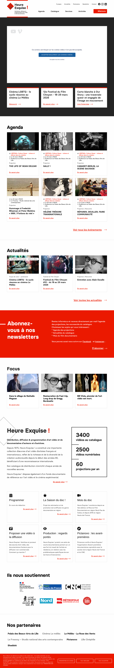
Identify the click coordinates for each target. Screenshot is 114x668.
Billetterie (102, 11)
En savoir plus (49, 104)
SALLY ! (47, 166)
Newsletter (86, 4)
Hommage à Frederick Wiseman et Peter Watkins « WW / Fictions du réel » (22, 211)
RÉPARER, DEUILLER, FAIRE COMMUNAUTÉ (91, 213)
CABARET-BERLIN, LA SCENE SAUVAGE (88, 167)
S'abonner (98, 348)
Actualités (67, 4)
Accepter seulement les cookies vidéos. (57, 55)
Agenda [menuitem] (41, 11)
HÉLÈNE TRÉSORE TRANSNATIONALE (52, 213)
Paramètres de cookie (66, 660)
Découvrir (13, 104)
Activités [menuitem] (82, 11)
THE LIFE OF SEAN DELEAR (23, 166)
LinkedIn (105, 4)
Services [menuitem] (68, 11)
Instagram (102, 4)
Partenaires (76, 4)
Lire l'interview (83, 104)
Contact (94, 4)
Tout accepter (103, 660)
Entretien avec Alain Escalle (90, 279)
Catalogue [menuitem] (55, 11)
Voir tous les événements (87, 229)
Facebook (99, 4)
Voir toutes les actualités (88, 300)
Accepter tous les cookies (57, 59)
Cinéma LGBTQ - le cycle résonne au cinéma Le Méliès (21, 282)
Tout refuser (84, 660)
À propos (58, 4)
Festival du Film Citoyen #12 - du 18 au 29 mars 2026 (55, 282)
